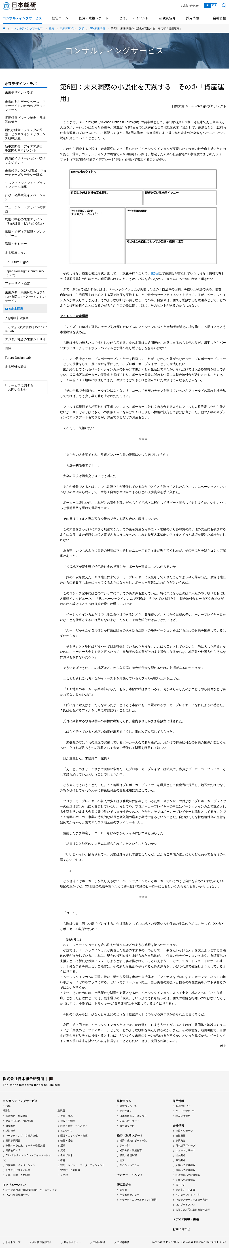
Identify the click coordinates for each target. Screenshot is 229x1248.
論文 (122, 1160)
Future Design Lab (18, 357)
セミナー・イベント (133, 18)
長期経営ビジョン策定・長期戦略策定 (25, 120)
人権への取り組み (185, 1180)
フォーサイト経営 (17, 283)
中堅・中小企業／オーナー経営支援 (25, 1145)
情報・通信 (66, 1140)
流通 (62, 1150)
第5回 (155, 273)
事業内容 (180, 1140)
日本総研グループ (185, 1145)
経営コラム (60, 18)
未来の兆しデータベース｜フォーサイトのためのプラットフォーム (25, 106)
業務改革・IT (13, 1150)
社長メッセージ (184, 1130)
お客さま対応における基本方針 (193, 1209)
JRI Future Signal (17, 262)
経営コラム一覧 (128, 1106)
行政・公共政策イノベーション (25, 197)
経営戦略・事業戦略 (17, 1116)
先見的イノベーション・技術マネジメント (25, 160)
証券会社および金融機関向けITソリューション (31, 1189)
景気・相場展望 (128, 1155)
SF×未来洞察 (97, 28)
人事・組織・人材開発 (18, 1175)
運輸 (62, 1145)
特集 (51, 28)
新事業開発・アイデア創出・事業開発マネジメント (25, 148)
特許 (8, 348)
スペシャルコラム (129, 1165)
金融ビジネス (67, 1155)
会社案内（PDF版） (187, 1189)
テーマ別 (124, 1145)
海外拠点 (180, 1160)
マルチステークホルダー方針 (192, 1199)
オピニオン (126, 1111)
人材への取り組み (185, 1165)
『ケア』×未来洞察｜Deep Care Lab (26, 329)
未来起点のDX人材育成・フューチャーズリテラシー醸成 (26, 172)
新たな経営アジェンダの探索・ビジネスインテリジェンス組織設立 (25, 134)
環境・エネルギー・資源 (73, 1135)
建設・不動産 (67, 1120)
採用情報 (192, 18)
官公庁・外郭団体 (70, 1170)
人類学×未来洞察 (17, 318)
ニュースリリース (185, 1150)
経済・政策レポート (93, 18)
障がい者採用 (183, 1116)
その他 (64, 1175)
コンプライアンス (185, 1204)
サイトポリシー (72, 1242)
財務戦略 (10, 1125)
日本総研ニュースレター (133, 1116)
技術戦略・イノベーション (20, 1165)
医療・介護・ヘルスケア (73, 1125)
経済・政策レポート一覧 (133, 1140)
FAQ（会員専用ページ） (19, 1194)
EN (214, 5)
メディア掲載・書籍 (186, 1219)
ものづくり (66, 1130)
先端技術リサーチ (129, 1120)
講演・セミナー (16, 243)
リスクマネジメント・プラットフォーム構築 (25, 185)
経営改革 (10, 1130)
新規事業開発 (13, 1140)
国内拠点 (180, 1155)
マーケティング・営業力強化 (22, 1135)
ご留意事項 (123, 1242)
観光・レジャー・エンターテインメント (82, 1165)
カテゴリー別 (127, 1125)
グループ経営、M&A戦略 (19, 1120)
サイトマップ (13, 1242)
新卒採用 (180, 1106)
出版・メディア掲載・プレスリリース (25, 233)
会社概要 (180, 1135)
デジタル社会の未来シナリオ (25, 339)
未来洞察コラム (16, 253)
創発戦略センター (129, 1194)
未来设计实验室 (16, 367)
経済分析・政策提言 (131, 1150)
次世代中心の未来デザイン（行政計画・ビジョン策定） (25, 221)
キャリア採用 (183, 1111)
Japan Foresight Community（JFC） (24, 273)
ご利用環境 (99, 1242)
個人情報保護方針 (42, 1242)
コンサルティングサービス (22, 18)
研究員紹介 (167, 18)
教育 (62, 1160)
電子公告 (180, 1185)
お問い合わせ (190, 5)
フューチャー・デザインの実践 (25, 209)
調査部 (123, 1189)
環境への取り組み (185, 1170)
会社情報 (219, 18)
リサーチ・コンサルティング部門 (138, 1199)
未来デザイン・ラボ (72, 28)
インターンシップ (185, 1194)
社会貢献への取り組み (188, 1175)
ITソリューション (14, 1184)
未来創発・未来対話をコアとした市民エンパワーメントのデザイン (25, 296)
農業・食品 (66, 1116)
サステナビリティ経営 (18, 1170)
